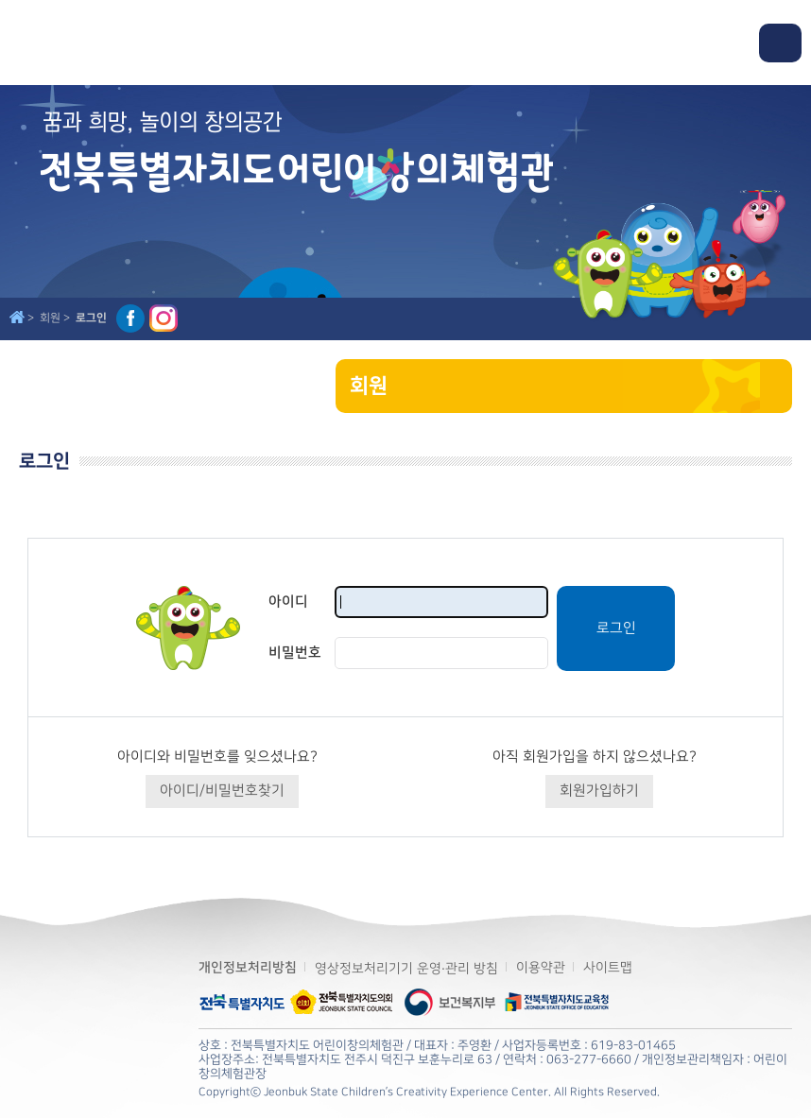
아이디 (288, 601)
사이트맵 (607, 967)
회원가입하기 (599, 791)
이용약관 (540, 967)
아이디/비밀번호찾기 (222, 791)
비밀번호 (294, 653)
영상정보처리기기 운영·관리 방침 (406, 968)
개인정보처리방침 (247, 967)
